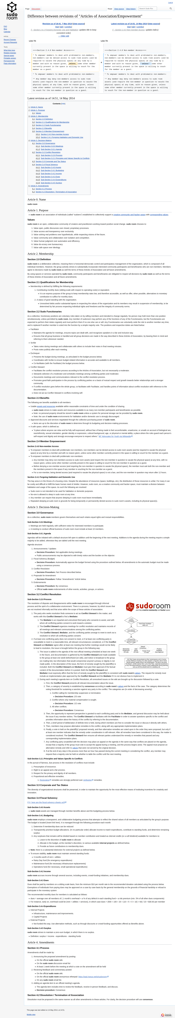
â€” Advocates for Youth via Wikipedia (115, 436)
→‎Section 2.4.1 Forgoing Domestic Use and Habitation (55, 30)
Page (27, 9)
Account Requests (10, 42)
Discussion (36, 9)
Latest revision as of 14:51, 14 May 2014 (129, 24)
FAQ (5, 26)
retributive (87, 780)
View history (131, 9)
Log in (170, 3)
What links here (9, 50)
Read (110, 9)
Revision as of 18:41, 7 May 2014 (57, 24)
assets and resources (46, 406)
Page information (10, 63)
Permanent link (9, 61)
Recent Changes (10, 40)
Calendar (7, 32)
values (137, 673)
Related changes (10, 53)
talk (61, 27)
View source (119, 9)
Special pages (9, 56)
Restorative (44, 780)
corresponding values (159, 215)
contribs (68, 27)
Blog (5, 29)
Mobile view (31, 1015)
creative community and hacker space (129, 215)
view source (78, 24)
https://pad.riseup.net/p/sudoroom (92, 977)
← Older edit (63, 36)
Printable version (10, 58)
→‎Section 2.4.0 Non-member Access (129, 30)
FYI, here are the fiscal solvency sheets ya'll (46, 802)
